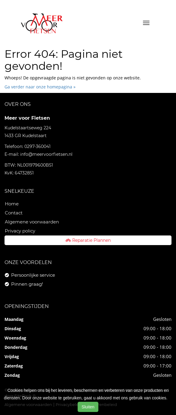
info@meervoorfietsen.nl (46, 154)
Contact (14, 213)
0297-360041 (37, 146)
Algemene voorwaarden (32, 222)
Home (12, 204)
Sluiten (88, 406)
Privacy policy (20, 231)
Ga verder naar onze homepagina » (40, 87)
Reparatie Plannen (88, 240)
